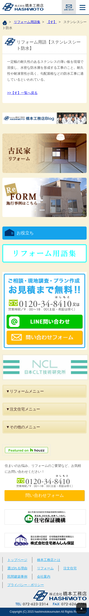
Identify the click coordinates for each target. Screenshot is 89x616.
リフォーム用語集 (27, 22)
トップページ (17, 560)
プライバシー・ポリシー (25, 585)
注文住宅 (70, 568)
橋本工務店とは (48, 560)
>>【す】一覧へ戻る (22, 93)
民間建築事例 (17, 576)
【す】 (52, 22)
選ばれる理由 (17, 568)
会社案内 (43, 576)
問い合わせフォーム (44, 495)
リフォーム (45, 568)
